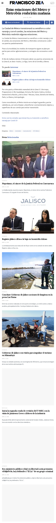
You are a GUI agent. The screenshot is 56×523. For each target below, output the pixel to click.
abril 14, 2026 (15, 75)
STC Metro (36, 131)
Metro (11, 131)
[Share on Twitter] (33, 22)
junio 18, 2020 (27, 17)
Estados (4, 180)
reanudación (27, 131)
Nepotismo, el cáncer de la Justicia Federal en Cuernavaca (28, 184)
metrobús (18, 131)
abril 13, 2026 (15, 82)
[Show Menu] (2, 3)
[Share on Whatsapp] (47, 22)
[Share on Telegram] (52, 22)
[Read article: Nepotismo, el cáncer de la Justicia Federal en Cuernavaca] (6, 74)
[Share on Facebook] (12, 22)
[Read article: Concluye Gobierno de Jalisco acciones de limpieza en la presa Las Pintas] (28, 270)
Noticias (4, 410)
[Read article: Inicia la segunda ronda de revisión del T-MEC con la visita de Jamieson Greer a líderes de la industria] (28, 388)
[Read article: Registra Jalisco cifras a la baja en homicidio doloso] (6, 82)
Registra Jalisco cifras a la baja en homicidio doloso (31, 80)
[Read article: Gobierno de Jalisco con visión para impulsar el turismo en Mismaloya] (28, 328)
